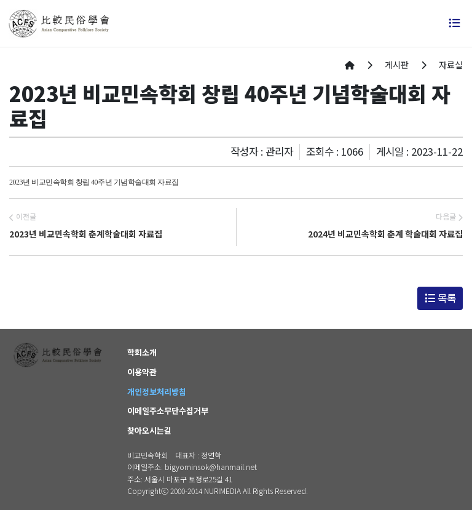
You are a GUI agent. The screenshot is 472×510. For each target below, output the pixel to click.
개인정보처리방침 (156, 391)
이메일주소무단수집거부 (167, 410)
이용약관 (142, 372)
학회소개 (142, 352)
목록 (440, 297)
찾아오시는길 (149, 430)
